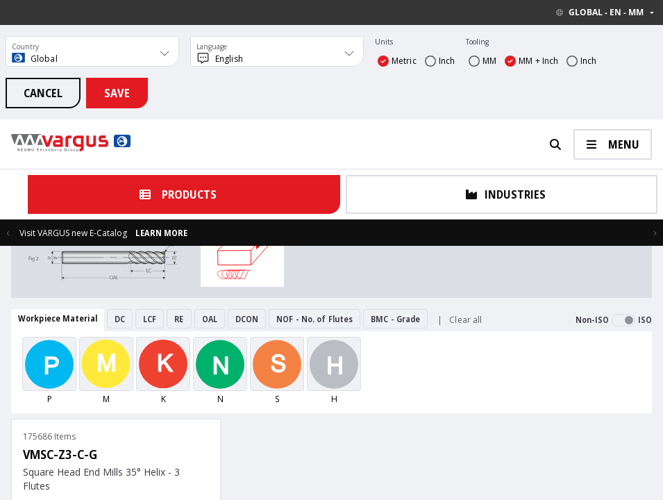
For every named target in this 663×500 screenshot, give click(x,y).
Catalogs (187, 465)
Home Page (109, 465)
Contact (150, 465)
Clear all (465, 320)
